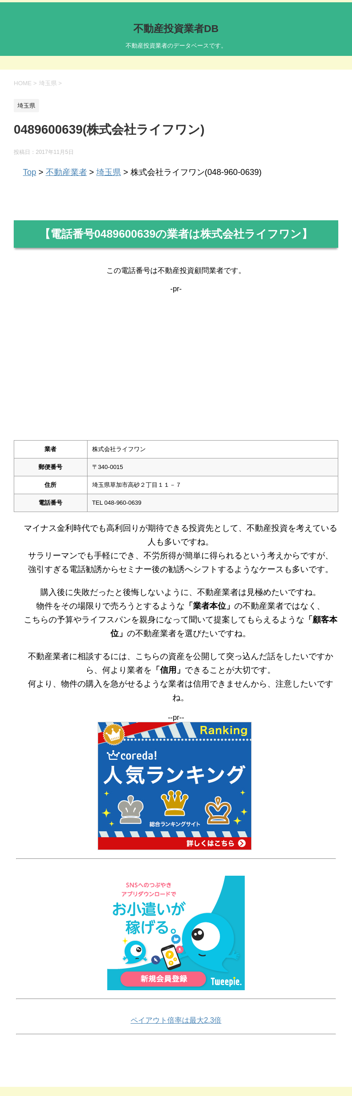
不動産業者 (66, 172)
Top (29, 172)
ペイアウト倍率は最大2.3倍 (176, 1020)
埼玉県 (108, 172)
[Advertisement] (176, 357)
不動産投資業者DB (176, 28)
